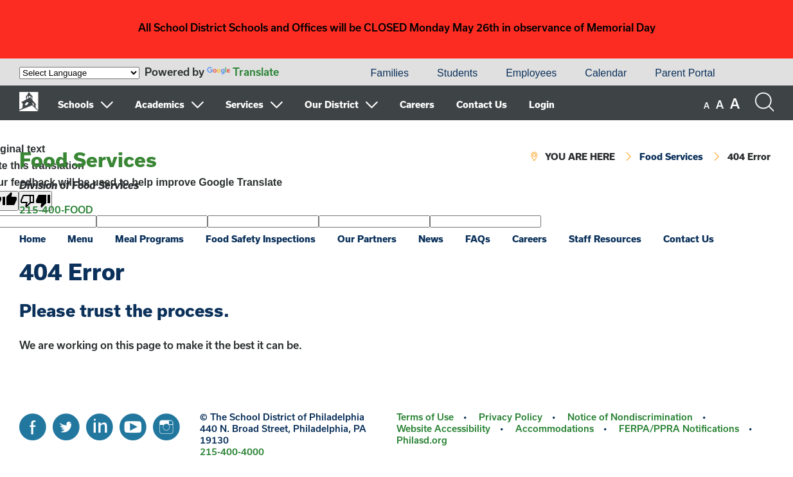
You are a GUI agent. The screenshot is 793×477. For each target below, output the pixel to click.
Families (389, 73)
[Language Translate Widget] (79, 73)
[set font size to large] (735, 103)
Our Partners (366, 238)
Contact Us (481, 104)
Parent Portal (685, 73)
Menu (80, 238)
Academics (159, 104)
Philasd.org (421, 440)
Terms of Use (425, 416)
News (430, 238)
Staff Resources (605, 238)
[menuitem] (312, 73)
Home (32, 238)
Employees (531, 73)
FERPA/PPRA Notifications (679, 428)
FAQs (477, 238)
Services (244, 104)
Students (457, 73)
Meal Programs (149, 238)
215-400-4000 (232, 451)
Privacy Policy (510, 416)
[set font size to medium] (720, 105)
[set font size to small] (706, 105)
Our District (332, 104)
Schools (76, 104)
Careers (417, 104)
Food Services (88, 159)
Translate (243, 72)
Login (542, 104)
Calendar (606, 73)
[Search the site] (764, 102)
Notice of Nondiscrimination (630, 416)
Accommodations (554, 428)
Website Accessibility (443, 428)
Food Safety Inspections (261, 238)
